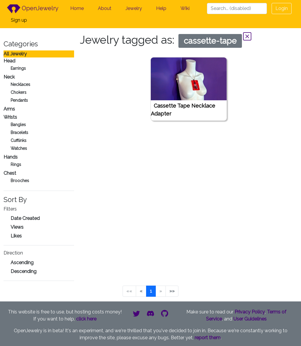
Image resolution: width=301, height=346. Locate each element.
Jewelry (134, 8)
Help (161, 8)
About (104, 8)
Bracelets (19, 132)
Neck (9, 77)
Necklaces (20, 84)
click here (86, 319)
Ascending (22, 262)
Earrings (18, 68)
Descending (23, 271)
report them (207, 337)
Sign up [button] (19, 20)
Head (9, 61)
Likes (16, 236)
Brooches (20, 180)
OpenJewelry (32, 8)
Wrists (10, 117)
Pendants (19, 100)
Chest (10, 173)
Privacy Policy (250, 312)
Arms (9, 109)
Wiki (185, 8)
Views (17, 227)
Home (77, 8)
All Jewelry (15, 54)
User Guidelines (250, 319)
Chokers (18, 92)
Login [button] (281, 8)
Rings (16, 164)
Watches (19, 148)
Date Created (25, 218)
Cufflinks (18, 140)
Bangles (18, 124)
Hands (11, 157)
